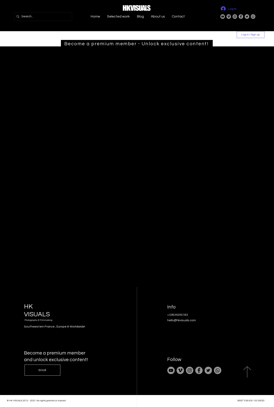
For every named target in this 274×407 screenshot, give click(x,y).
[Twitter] (247, 16)
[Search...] (43, 16)
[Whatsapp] (253, 16)
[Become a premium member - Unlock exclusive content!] (137, 44)
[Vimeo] (228, 16)
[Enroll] (42, 370)
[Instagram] (235, 16)
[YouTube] (222, 16)
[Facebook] (241, 16)
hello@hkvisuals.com (181, 320)
